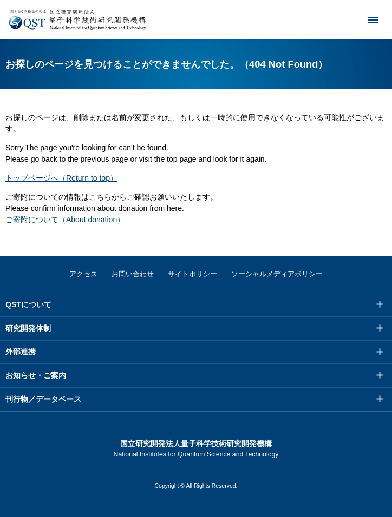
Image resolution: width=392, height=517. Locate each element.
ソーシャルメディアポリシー (277, 274)
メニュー (366, 19)
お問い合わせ (133, 274)
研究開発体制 (28, 328)
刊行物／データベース (43, 399)
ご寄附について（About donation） (65, 219)
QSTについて (28, 304)
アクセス (83, 274)
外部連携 (20, 351)
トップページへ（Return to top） (61, 178)
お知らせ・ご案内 (35, 375)
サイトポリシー (192, 274)
